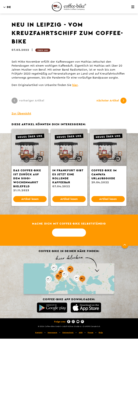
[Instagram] (73, 321)
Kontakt (38, 332)
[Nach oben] (124, 244)
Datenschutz (68, 332)
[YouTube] (77, 321)
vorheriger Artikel (28, 101)
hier (75, 85)
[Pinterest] (82, 321)
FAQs (101, 332)
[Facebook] (68, 321)
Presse (90, 332)
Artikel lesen (30, 199)
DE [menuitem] (9, 7)
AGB (81, 332)
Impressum (52, 332)
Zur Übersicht (21, 113)
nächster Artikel (111, 101)
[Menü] (133, 7)
